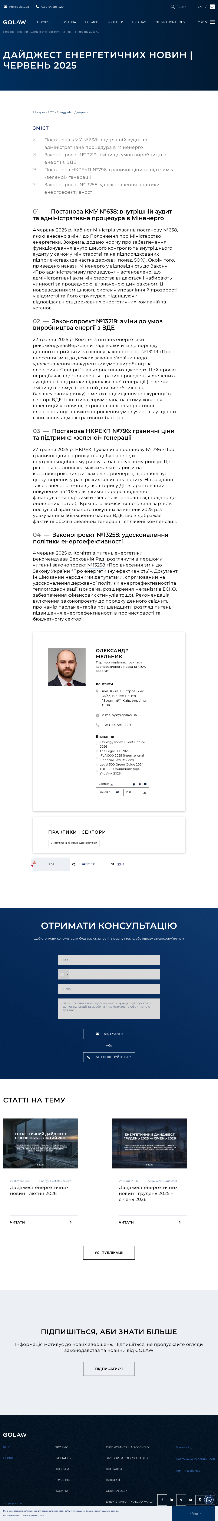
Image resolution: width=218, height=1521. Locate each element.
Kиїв (6, 1447)
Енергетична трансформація (130, 1501)
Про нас (139, 22)
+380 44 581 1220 (49, 7)
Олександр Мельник (112, 653)
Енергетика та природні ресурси (74, 843)
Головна (8, 32)
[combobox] (63, 974)
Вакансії (113, 1480)
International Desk (170, 22)
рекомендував (50, 345)
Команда (68, 22)
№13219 (149, 351)
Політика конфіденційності (195, 1459)
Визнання (63, 1458)
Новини (92, 22)
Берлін (8, 1458)
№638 (170, 230)
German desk (117, 1491)
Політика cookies (11, 1516)
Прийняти (193, 1513)
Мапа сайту (184, 1447)
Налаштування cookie (33, 1516)
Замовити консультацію (127, 1458)
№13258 (96, 565)
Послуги (44, 22)
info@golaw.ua (16, 7)
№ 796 (153, 449)
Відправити (109, 1034)
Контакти (115, 22)
